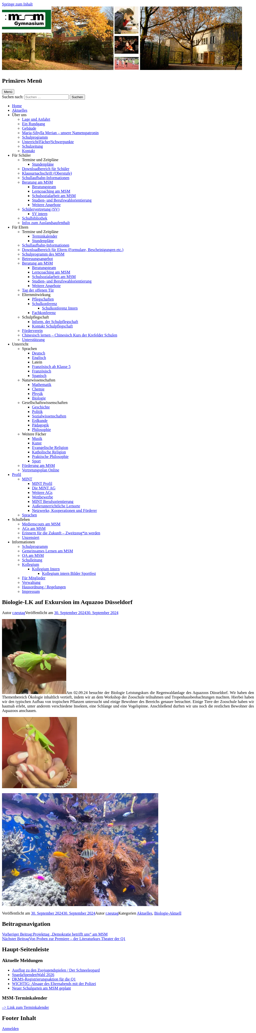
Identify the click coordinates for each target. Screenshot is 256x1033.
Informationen (23, 542)
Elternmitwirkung (36, 295)
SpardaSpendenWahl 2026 (33, 975)
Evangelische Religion (50, 447)
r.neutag (18, 613)
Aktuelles (19, 110)
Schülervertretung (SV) (41, 209)
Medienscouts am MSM (41, 524)
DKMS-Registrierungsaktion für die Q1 (44, 979)
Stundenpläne (43, 164)
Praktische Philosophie (50, 456)
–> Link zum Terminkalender (25, 1007)
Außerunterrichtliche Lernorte (56, 506)
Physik (37, 393)
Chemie (38, 389)
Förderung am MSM (38, 465)
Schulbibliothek (34, 218)
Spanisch (39, 375)
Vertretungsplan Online (40, 470)
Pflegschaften (43, 299)
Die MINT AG (44, 488)
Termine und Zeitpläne (40, 160)
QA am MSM (33, 555)
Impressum (31, 591)
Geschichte (41, 407)
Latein (37, 362)
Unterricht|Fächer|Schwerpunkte (48, 142)
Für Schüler (21, 155)
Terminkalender (44, 236)
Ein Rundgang (33, 124)
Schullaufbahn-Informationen (45, 178)
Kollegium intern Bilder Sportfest (69, 573)
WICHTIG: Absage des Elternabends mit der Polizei (54, 984)
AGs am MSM (34, 528)
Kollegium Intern (46, 569)
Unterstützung (33, 340)
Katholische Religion (49, 452)
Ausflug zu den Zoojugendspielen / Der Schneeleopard (56, 970)
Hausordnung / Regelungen (44, 587)
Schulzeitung (32, 146)
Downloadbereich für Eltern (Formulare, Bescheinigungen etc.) (73, 250)
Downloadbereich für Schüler (45, 169)
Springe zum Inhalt (17, 4)
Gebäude (29, 128)
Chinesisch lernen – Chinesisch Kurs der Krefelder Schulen (69, 335)
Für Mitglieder (34, 578)
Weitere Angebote (46, 205)
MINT (27, 479)
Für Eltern (20, 227)
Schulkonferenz (44, 304)
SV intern (39, 214)
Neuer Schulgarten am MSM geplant (41, 988)
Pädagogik (40, 425)
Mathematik (41, 384)
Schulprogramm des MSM (43, 254)
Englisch (39, 357)
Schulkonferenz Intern (60, 308)
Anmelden (10, 1029)
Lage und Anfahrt (36, 119)
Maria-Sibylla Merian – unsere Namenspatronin (60, 133)
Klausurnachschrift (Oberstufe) (47, 173)
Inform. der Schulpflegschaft (55, 322)
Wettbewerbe (42, 497)
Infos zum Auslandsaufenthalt (46, 223)
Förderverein (32, 331)
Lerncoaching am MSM (51, 191)
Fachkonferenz (44, 313)
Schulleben (21, 519)
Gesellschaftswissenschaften (45, 402)
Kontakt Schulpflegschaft (52, 326)
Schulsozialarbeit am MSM (54, 196)
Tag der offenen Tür (38, 290)
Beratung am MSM (37, 182)
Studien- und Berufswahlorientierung (62, 200)
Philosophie (41, 429)
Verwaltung (31, 582)
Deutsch (38, 353)
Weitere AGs (42, 492)
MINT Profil (42, 483)
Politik (37, 411)
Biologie (39, 398)
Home (17, 106)
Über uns (19, 115)
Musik (37, 438)
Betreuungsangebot (37, 259)
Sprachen (29, 348)
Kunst (37, 443)
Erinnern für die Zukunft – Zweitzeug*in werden (61, 533)
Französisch (41, 371)
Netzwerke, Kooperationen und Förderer (64, 510)
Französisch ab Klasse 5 (51, 366)
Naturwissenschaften (38, 380)
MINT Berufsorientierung (52, 501)
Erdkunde (40, 420)
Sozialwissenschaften (49, 416)
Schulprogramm (35, 137)
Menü (8, 92)
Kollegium (30, 564)
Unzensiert (30, 537)
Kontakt (28, 151)
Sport (36, 461)
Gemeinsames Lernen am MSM (47, 551)
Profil (16, 474)
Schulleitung (32, 560)
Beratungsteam (44, 187)
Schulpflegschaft (35, 317)
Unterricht (20, 344)
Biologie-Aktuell (167, 913)
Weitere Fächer (34, 434)
